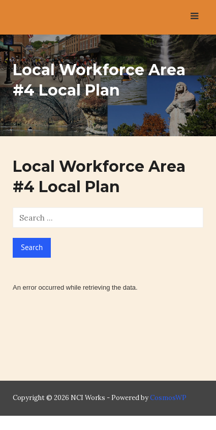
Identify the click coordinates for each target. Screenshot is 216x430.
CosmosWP (168, 397)
